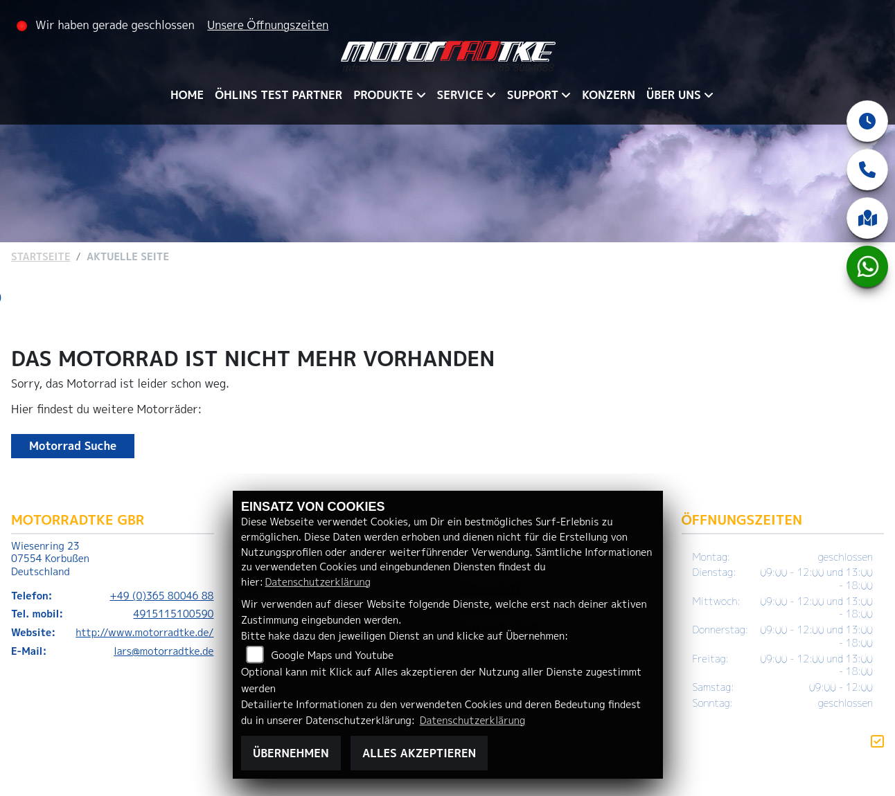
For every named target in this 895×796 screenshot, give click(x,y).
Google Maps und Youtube (333, 655)
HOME (187, 94)
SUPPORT (532, 94)
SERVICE (460, 94)
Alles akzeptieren (419, 753)
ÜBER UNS (673, 94)
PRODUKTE (383, 94)
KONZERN (608, 94)
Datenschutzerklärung (317, 582)
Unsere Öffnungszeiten (267, 25)
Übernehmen (291, 753)
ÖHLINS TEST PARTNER (278, 94)
